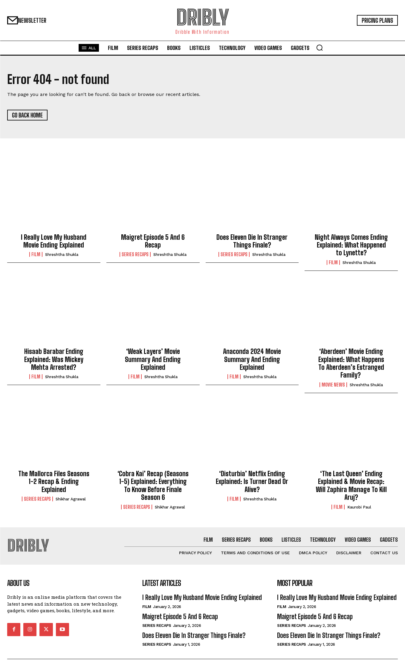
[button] (319, 47)
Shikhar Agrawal (71, 499)
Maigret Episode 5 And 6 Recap (153, 241)
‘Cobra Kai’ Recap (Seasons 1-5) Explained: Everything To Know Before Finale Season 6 (153, 486)
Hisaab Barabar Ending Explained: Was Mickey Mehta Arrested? (53, 360)
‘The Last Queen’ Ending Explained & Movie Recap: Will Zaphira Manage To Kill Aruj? (351, 486)
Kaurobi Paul (359, 507)
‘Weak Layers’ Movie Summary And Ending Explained (153, 360)
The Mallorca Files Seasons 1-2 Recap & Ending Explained (53, 482)
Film (35, 255)
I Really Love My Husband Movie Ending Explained (53, 241)
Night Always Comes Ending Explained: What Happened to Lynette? (351, 245)
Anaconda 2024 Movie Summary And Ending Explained (252, 360)
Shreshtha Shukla (61, 255)
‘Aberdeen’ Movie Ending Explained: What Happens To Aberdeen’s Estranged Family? (351, 364)
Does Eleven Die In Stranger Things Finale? (252, 241)
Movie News (333, 385)
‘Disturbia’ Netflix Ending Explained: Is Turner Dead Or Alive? (252, 482)
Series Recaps (135, 255)
